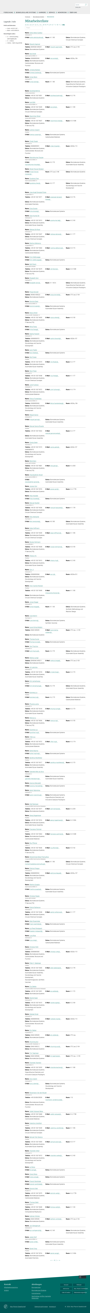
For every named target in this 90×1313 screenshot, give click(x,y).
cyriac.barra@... (35, 82)
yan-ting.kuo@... (35, 651)
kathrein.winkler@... (56, 1219)
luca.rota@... (34, 940)
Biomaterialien (36, 1287)
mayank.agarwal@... (56, 47)
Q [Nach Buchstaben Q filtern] (49, 25)
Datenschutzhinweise (41, 1306)
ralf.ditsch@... (54, 269)
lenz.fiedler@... (34, 353)
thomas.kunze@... (35, 642)
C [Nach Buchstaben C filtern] (28, 25)
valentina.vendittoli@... (57, 1128)
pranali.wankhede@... (36, 1184)
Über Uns (73, 12)
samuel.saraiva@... (56, 1142)
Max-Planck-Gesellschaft (79, 1288)
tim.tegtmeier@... (55, 1056)
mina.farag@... (34, 329)
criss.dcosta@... (35, 211)
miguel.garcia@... (35, 419)
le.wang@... (33, 1170)
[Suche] (86, 5)
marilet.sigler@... (55, 1003)
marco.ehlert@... (55, 317)
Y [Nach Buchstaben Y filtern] (59, 25)
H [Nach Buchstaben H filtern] (37, 25)
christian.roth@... (55, 952)
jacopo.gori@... (55, 489)
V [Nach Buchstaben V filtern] (55, 25)
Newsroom (62, 12)
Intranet (66, 1284)
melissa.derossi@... (56, 234)
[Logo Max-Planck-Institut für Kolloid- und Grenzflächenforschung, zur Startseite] (37, 5)
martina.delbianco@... (57, 248)
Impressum (52, 1306)
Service (52, 12)
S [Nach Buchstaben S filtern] (52, 25)
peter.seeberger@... (56, 968)
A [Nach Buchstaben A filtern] (25, 25)
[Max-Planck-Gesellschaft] (7, 1307)
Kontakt (7, 1284)
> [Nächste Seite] (57, 1260)
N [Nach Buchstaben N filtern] (45, 25)
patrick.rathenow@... (56, 912)
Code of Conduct (66, 1292)
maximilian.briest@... (56, 121)
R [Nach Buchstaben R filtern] (50, 25)
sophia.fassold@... (56, 338)
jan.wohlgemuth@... (36, 1230)
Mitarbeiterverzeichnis (11, 1287)
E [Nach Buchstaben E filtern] (32, 25)
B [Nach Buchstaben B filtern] (27, 25)
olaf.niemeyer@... (55, 809)
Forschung (8, 12)
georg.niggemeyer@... (57, 820)
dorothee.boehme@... (56, 95)
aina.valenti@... (34, 1083)
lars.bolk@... (54, 107)
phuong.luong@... (55, 709)
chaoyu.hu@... (54, 560)
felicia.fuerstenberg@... (57, 403)
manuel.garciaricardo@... (53, 433)
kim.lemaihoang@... (36, 686)
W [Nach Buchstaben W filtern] (57, 25)
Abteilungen (37, 1284)
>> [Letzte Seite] (59, 1260)
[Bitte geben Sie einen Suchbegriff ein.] (79, 5)
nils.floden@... (54, 362)
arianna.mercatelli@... (36, 786)
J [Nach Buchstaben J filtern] (38, 25)
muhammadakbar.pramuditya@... (35, 864)
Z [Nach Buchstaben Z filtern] (61, 25)
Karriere (42, 12)
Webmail (79, 1284)
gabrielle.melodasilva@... (33, 779)
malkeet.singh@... (55, 1019)
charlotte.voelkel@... (56, 1155)
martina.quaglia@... (36, 889)
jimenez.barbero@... (36, 72)
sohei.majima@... (35, 753)
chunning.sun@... (55, 1046)
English (78, 7)
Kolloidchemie (36, 1293)
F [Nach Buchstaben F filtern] (33, 25)
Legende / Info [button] (10, 22)
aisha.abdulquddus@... (37, 37)
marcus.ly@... (54, 720)
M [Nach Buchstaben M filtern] (43, 25)
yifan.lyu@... (54, 741)
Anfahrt (6, 1290)
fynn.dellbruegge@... (36, 260)
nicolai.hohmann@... (56, 547)
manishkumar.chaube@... (33, 164)
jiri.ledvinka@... (55, 672)
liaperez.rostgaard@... (36, 931)
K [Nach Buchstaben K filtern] (40, 25)
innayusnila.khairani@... (52, 593)
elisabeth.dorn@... (35, 283)
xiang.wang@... (34, 1177)
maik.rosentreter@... (36, 924)
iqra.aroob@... (54, 58)
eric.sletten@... (54, 1035)
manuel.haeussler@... (57, 508)
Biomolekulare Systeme (26, 12)
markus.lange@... (55, 660)
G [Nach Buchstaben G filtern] (35, 25)
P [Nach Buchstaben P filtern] (47, 25)
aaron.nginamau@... (36, 795)
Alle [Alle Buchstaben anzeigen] (63, 25)
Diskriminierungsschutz (79, 1292)
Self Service (66, 1288)
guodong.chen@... (35, 183)
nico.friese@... (54, 376)
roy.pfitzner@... (55, 848)
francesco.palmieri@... (57, 834)
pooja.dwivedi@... (55, 295)
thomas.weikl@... (55, 1207)
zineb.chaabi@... (55, 146)
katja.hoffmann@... (56, 533)
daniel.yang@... (55, 1253)
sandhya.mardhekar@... (57, 762)
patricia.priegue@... (56, 873)
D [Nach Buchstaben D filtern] (30, 25)
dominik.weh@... (55, 1193)
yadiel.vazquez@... (56, 1114)
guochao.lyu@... (35, 732)
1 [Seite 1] (54, 1260)
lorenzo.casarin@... (36, 134)
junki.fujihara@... (55, 389)
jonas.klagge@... (35, 607)
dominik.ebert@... (35, 306)
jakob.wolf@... (34, 1242)
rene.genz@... (54, 466)
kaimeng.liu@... (34, 697)
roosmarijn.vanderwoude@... (54, 1100)
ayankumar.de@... (55, 220)
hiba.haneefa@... (35, 498)
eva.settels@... (54, 991)
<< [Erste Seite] (51, 1260)
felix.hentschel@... (35, 521)
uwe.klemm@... (34, 620)
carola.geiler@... (55, 447)
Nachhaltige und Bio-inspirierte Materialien (41, 1297)
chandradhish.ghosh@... (32, 482)
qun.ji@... (53, 574)
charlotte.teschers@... (57, 1067)
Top (86, 1311)
